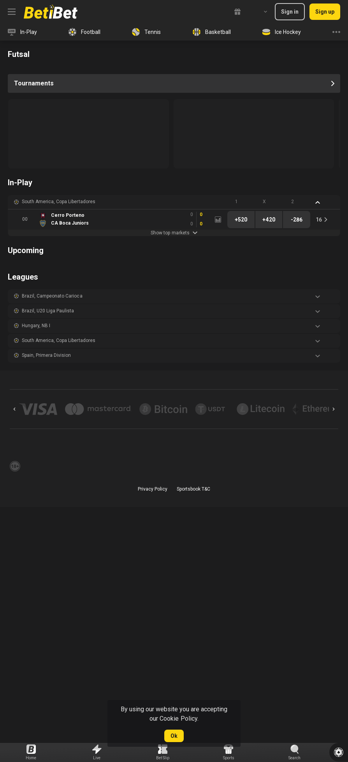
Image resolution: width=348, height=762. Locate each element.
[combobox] (259, 11)
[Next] (333, 409)
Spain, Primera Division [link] (46, 355)
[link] (50, 11)
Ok (174, 736)
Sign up (324, 12)
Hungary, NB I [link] (36, 325)
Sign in (290, 12)
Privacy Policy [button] (152, 489)
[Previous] (14, 409)
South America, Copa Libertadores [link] (58, 201)
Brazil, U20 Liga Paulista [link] (48, 311)
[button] (174, 202)
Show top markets (174, 233)
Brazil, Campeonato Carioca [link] (52, 296)
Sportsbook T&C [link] (193, 489)
